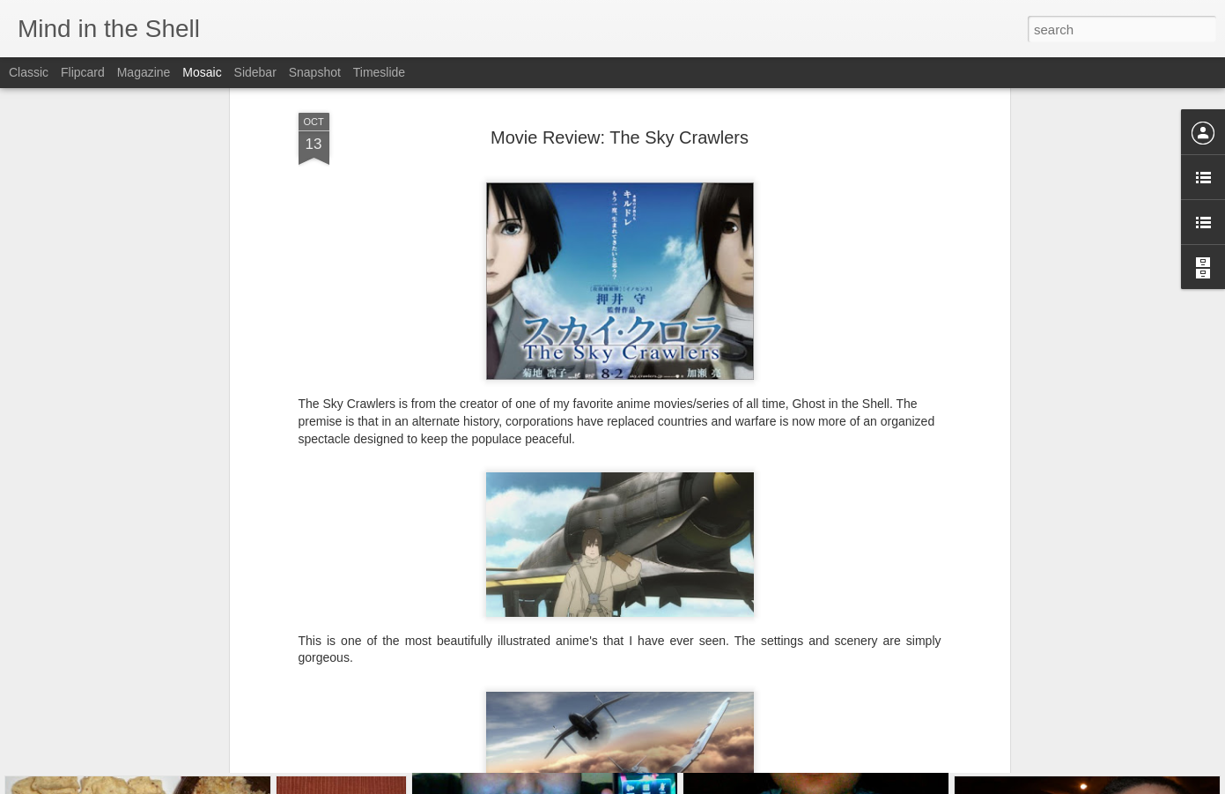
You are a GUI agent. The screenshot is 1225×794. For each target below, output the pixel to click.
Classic (28, 72)
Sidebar (255, 72)
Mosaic (201, 72)
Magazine (144, 72)
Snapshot (315, 72)
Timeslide (379, 72)
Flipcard (83, 72)
